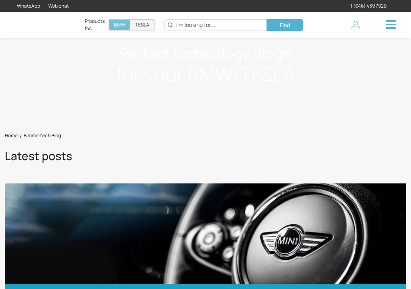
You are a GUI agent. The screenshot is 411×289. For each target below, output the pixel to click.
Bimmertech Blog (42, 135)
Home (11, 135)
